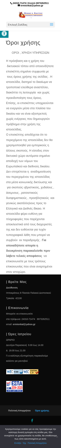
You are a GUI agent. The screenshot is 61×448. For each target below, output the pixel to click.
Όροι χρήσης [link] (42, 410)
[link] (4, 33)
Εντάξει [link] (17, 443)
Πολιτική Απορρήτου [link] (19, 410)
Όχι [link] (24, 443)
